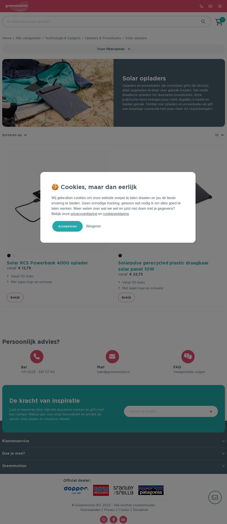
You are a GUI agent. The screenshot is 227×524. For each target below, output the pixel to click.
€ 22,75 (130, 274)
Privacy (109, 510)
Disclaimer (140, 510)
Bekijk (15, 297)
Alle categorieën (28, 38)
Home (7, 38)
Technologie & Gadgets (62, 38)
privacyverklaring (83, 214)
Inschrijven (199, 412)
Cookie (124, 510)
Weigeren (93, 226)
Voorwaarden (90, 510)
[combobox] (99, 21)
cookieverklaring (116, 214)
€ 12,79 (19, 267)
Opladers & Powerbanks (103, 38)
